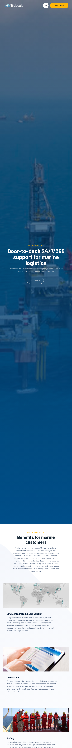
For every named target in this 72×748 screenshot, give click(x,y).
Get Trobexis (35, 281)
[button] (46, 5)
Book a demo (59, 5)
